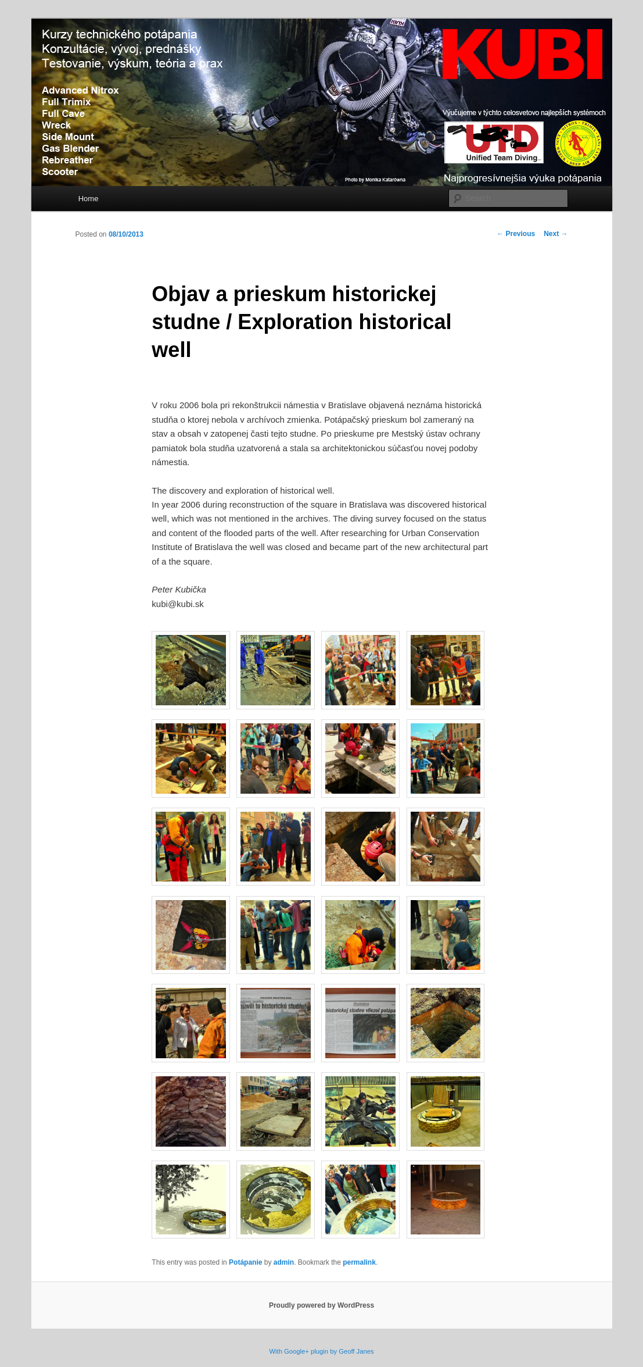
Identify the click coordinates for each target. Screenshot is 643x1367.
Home (88, 198)
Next (555, 234)
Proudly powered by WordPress (321, 1305)
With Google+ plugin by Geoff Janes (321, 1351)
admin (284, 1262)
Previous (516, 234)
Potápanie (245, 1262)
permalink (359, 1262)
